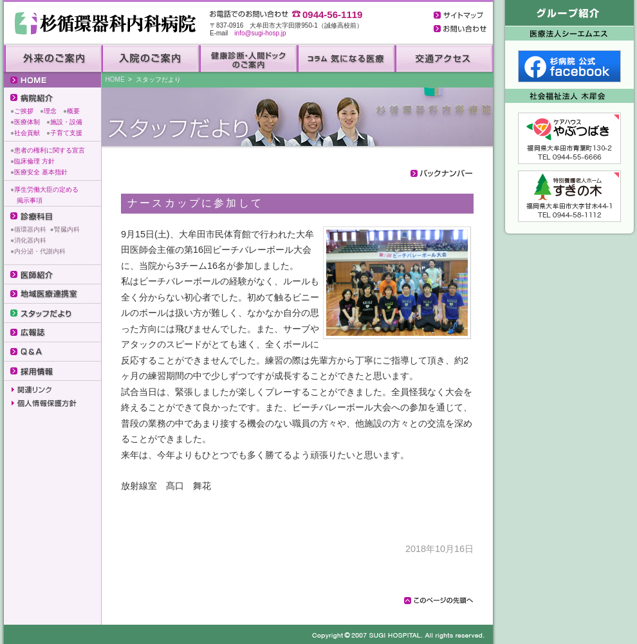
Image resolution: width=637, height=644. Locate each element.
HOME (115, 79)
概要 (73, 111)
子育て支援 (66, 132)
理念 (50, 111)
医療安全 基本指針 (41, 172)
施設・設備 (66, 121)
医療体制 (27, 121)
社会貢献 (27, 132)
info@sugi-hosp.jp (260, 33)
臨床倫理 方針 (34, 161)
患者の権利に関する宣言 (49, 150)
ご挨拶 (23, 111)
